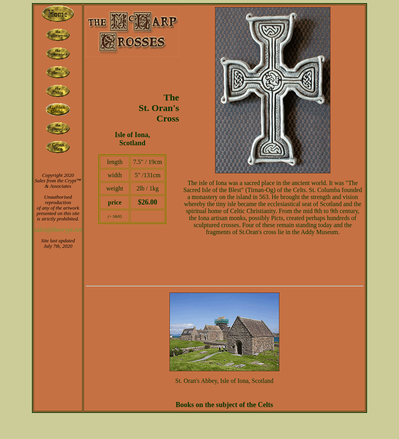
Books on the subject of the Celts (224, 405)
